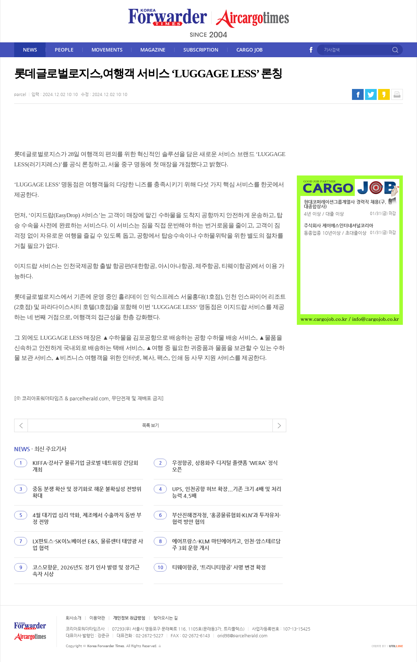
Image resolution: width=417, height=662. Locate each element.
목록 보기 (150, 425)
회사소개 (73, 617)
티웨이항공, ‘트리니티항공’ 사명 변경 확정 (219, 567)
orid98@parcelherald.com (242, 635)
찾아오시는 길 (165, 617)
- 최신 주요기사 (40, 449)
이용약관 (97, 617)
